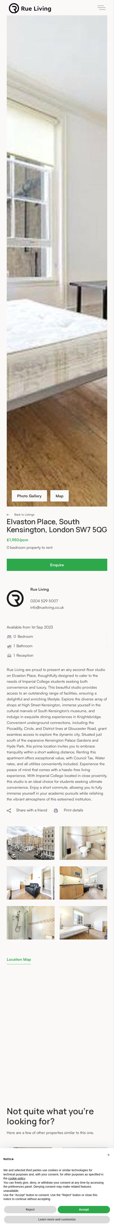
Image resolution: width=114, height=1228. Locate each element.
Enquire (57, 564)
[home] (29, 8)
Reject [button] (30, 1209)
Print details (68, 810)
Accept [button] (84, 1209)
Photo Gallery (29, 496)
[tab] (19, 959)
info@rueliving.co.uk (47, 607)
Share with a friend (27, 810)
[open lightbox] (31, 843)
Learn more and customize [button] (57, 1219)
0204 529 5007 (44, 600)
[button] (108, 1154)
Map (59, 496)
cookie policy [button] (16, 1178)
